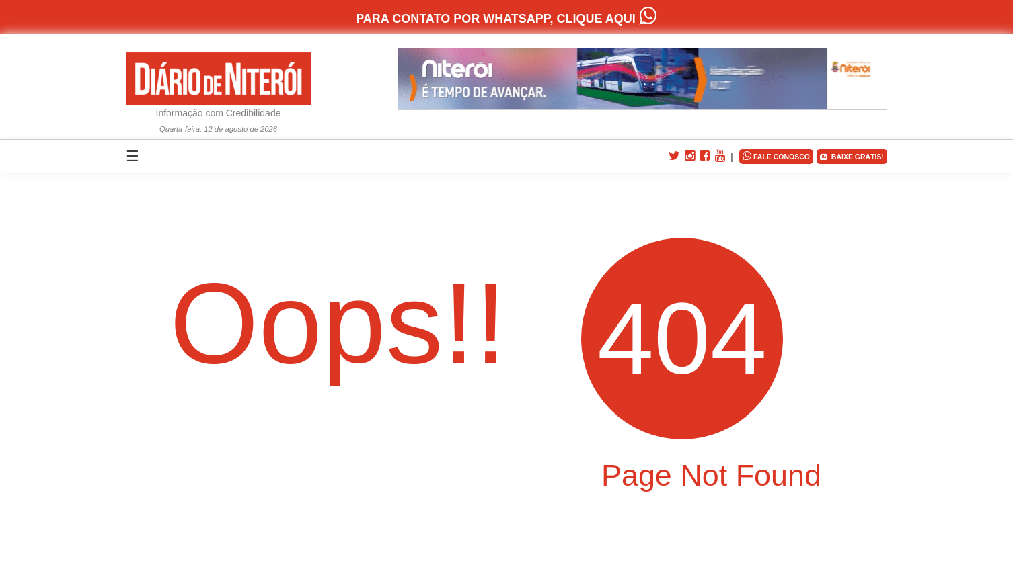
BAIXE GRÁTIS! (852, 157)
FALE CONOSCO (776, 155)
